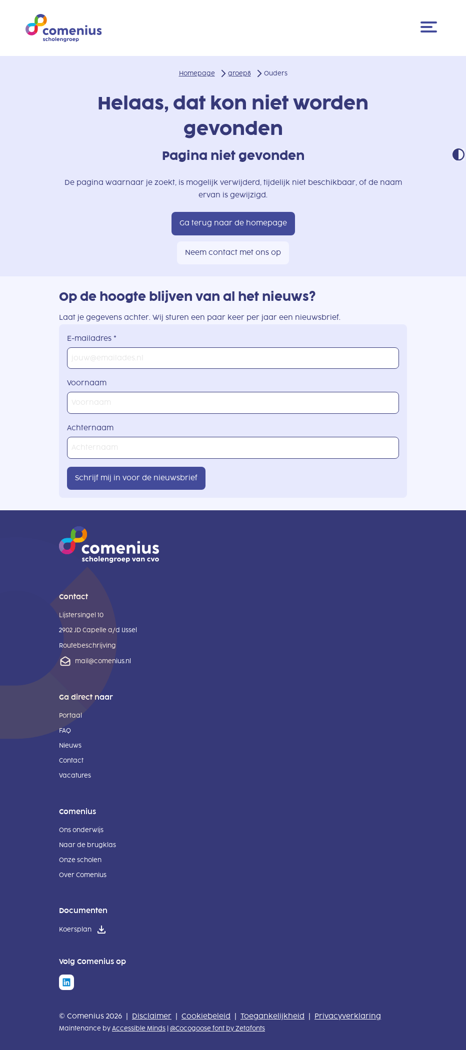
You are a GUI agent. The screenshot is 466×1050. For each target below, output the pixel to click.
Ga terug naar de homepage (233, 223)
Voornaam (86, 383)
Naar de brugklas (87, 845)
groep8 (239, 73)
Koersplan (75, 929)
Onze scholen (80, 860)
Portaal (70, 715)
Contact (71, 760)
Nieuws (70, 745)
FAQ (65, 730)
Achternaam (90, 428)
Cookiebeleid (206, 1016)
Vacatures (75, 775)
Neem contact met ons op (233, 252)
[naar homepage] (109, 560)
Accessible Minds (139, 1028)
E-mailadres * (91, 338)
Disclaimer (152, 1016)
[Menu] (430, 28)
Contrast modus (458, 154)
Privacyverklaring (347, 1016)
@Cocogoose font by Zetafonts (217, 1028)
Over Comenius (82, 875)
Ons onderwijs (81, 830)
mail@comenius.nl (103, 661)
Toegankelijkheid (272, 1016)
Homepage (197, 73)
